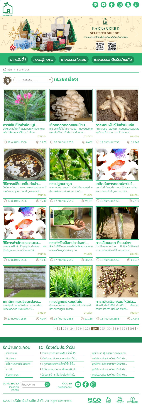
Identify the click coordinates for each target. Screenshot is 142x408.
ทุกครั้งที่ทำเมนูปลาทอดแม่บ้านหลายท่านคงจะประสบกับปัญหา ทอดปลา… (116, 189)
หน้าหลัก (7, 70)
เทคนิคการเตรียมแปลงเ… (22, 302)
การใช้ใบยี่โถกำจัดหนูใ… (20, 125)
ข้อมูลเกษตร (23, 70)
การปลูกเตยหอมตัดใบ (65, 302)
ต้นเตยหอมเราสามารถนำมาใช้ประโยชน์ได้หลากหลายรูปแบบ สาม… (70, 307)
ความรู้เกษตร (43, 59)
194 (65, 328)
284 (80, 328)
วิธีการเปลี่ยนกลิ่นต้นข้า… (22, 184)
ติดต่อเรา (11, 359)
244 (72, 328)
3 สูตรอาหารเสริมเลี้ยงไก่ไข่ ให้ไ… (58, 364)
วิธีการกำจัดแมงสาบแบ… (22, 243)
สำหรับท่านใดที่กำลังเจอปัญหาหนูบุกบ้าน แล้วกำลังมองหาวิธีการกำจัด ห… (24, 131)
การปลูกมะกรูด (60, 184)
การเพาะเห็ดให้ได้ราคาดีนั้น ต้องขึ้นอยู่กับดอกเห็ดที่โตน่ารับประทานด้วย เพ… (71, 131)
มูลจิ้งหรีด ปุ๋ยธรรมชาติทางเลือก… (109, 353)
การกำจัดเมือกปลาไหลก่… (68, 243)
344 (117, 328)
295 (102, 328)
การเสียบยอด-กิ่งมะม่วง (113, 243)
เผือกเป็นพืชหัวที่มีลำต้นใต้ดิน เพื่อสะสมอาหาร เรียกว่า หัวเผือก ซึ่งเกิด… (117, 307)
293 (87, 328)
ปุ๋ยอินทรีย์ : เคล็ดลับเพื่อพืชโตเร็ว (58, 375)
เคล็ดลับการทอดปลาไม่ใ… (115, 184)
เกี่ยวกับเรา (11, 353)
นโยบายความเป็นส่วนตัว (18, 364)
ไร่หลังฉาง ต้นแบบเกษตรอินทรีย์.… (59, 359)
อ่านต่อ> (42, 136)
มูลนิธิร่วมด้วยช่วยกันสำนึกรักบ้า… (109, 359)
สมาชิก (9, 369)
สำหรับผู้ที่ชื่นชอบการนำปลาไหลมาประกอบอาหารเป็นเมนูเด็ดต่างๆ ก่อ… (71, 248)
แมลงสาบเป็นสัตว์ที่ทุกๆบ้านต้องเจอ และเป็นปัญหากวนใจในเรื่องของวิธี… (24, 248)
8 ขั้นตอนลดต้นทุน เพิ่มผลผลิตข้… (59, 369)
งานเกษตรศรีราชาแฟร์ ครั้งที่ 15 (59, 353)
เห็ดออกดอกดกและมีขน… (68, 125)
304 (109, 328)
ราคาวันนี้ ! (18, 59)
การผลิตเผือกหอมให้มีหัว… (116, 302)
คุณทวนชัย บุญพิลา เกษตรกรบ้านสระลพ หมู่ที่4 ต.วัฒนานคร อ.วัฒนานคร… (117, 131)
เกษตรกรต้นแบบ (73, 59)
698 (131, 328)
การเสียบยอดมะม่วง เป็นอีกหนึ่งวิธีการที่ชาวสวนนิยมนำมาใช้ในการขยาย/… (117, 248)
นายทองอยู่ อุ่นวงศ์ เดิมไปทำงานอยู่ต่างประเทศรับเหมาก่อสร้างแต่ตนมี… (71, 189)
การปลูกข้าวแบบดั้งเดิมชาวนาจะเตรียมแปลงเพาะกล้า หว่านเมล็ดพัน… (22, 307)
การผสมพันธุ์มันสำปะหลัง (115, 125)
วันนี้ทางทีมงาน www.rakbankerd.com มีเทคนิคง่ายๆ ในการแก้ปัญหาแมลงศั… (24, 189)
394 (124, 328)
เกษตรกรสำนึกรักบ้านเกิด (113, 59)
